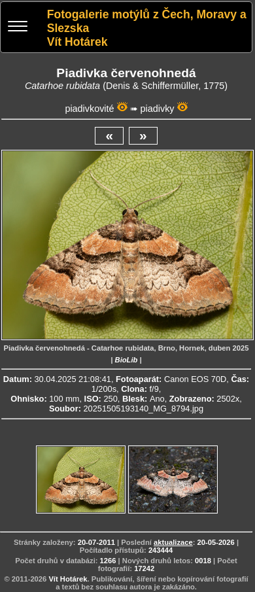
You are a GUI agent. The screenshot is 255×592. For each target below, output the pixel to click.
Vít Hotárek (67, 579)
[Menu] (17, 28)
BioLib (126, 360)
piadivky (158, 108)
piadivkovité (89, 108)
